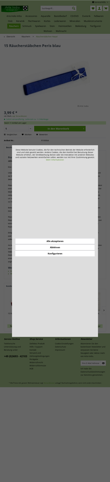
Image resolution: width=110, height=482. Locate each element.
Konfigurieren (55, 253)
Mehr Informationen (55, 160)
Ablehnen (55, 247)
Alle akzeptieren (55, 241)
